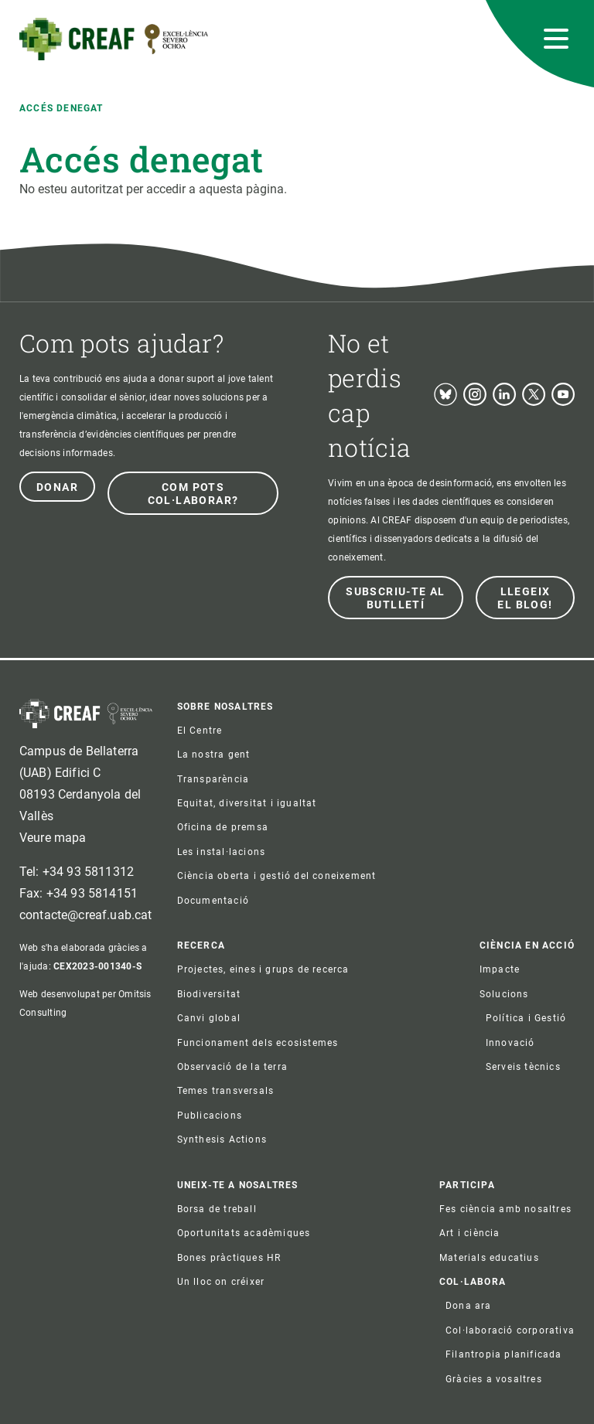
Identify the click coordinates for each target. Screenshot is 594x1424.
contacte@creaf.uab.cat (85, 915)
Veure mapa (53, 837)
